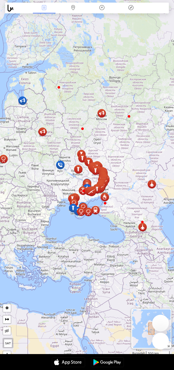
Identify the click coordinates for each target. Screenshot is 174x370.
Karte (73, 8)
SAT (8, 343)
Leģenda (130, 8)
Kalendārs (102, 8)
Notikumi (44, 8)
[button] (105, 203)
